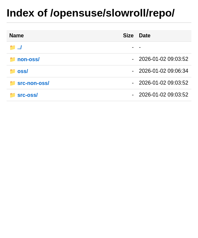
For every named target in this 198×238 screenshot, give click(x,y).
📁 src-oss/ (23, 95)
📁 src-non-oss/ (29, 83)
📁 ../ (15, 47)
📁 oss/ (18, 71)
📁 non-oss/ (24, 59)
